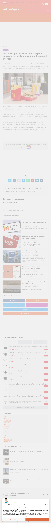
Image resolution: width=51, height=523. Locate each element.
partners (11, 504)
